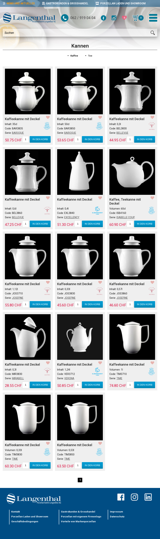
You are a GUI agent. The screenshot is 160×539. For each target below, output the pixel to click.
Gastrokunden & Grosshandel (78, 511)
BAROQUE (18, 132)
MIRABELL (18, 378)
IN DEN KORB (40, 139)
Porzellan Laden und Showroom (29, 516)
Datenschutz (117, 516)
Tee (90, 55)
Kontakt (15, 511)
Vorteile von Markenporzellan (78, 521)
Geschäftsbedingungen (24, 521)
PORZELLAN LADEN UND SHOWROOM (121, 3)
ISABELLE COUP (125, 217)
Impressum (116, 511)
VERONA (69, 378)
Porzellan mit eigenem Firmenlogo (81, 516)
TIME (119, 378)
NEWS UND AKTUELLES (19, 3)
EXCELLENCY (71, 217)
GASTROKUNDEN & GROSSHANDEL (65, 3)
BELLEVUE (122, 132)
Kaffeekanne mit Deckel (22, 119)
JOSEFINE (17, 297)
